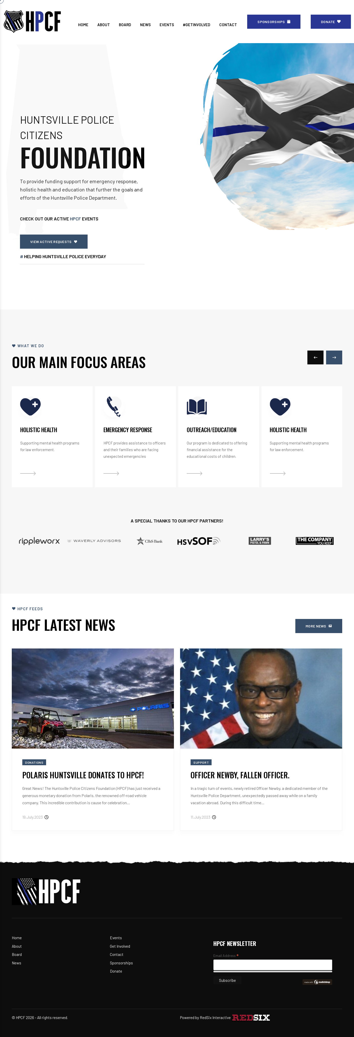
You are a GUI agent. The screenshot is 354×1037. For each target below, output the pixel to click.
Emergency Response (127, 429)
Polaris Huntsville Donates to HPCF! (83, 775)
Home (17, 937)
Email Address (226, 956)
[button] (315, 357)
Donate (116, 971)
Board (17, 954)
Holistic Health (38, 429)
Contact (116, 954)
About (17, 946)
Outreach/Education (211, 429)
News (16, 963)
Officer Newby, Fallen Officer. (240, 775)
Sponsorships (121, 963)
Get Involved (120, 946)
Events (116, 937)
